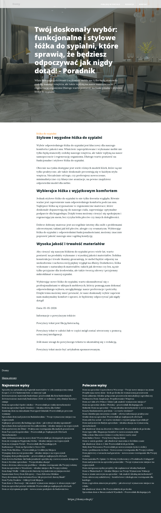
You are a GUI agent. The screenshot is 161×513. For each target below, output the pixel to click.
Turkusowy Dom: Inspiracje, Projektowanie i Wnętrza (108, 398)
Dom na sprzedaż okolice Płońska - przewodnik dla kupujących (112, 405)
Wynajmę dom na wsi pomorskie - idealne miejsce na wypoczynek (33, 453)
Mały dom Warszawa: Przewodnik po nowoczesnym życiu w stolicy (114, 447)
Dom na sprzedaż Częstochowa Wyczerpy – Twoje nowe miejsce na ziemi (118, 389)
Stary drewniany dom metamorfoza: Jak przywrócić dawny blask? (33, 477)
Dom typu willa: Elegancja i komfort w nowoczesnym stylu (110, 432)
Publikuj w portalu (110, 4)
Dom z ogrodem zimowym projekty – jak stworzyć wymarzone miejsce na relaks (118, 484)
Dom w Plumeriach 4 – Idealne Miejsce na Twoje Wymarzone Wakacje (116, 471)
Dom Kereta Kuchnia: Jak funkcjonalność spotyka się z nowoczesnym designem (40, 459)
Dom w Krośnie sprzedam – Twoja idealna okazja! (26, 462)
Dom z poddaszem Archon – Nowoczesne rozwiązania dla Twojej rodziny (117, 450)
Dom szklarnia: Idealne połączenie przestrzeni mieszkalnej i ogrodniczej (117, 395)
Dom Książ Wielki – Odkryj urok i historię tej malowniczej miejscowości (36, 471)
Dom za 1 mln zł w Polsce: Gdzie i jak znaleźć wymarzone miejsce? (114, 401)
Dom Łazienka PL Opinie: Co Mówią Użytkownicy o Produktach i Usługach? (118, 459)
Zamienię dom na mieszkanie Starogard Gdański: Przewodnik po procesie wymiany (37, 412)
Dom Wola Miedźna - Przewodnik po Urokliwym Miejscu (29, 450)
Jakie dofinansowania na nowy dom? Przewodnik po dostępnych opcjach (37, 438)
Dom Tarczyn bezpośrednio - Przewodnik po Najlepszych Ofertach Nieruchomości (34, 433)
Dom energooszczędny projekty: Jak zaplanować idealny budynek (113, 468)
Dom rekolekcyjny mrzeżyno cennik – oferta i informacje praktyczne (115, 414)
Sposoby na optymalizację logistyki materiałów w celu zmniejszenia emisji (37, 389)
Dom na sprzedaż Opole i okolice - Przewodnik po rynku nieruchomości (36, 405)
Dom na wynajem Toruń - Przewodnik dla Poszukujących (29, 444)
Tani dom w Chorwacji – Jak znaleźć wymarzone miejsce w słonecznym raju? (39, 483)
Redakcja (129, 4)
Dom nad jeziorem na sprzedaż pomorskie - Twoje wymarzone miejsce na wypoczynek (118, 463)
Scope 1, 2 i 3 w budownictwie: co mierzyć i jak (24, 392)
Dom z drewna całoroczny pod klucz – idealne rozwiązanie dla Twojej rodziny (39, 465)
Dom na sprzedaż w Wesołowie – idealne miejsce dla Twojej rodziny (34, 468)
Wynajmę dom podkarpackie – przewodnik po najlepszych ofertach (34, 456)
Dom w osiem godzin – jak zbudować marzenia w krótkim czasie (113, 441)
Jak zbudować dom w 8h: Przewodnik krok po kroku (107, 489)
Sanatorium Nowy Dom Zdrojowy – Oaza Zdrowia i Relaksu (30, 474)
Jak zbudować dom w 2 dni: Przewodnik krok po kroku (108, 444)
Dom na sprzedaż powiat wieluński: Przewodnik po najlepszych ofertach (36, 486)
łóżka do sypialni (46, 133)
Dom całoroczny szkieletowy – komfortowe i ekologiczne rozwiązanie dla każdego (117, 478)
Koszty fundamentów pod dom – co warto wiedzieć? (107, 411)
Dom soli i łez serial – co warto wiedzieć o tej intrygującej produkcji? (115, 420)
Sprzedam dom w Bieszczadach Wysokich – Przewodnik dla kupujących (116, 492)
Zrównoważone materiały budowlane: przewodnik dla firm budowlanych (36, 395)
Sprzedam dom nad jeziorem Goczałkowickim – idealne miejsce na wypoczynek (40, 426)
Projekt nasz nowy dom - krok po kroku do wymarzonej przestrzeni (115, 392)
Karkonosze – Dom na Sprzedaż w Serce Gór (23, 447)
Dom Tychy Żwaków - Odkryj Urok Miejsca (22, 480)
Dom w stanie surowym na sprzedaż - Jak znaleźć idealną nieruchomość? (117, 474)
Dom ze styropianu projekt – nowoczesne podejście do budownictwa (35, 489)
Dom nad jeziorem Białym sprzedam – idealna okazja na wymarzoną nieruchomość (115, 424)
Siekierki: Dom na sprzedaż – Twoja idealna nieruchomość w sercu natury (117, 408)
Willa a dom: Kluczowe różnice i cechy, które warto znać (109, 435)
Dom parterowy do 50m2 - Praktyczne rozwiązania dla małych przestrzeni (38, 429)
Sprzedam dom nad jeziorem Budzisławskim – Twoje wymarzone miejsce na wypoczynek (39, 418)
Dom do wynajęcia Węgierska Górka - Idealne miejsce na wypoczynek (35, 441)
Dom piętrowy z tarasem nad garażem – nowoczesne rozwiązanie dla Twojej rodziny (119, 454)
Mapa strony (9, 377)
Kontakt (143, 4)
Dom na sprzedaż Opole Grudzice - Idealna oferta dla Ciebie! (31, 408)
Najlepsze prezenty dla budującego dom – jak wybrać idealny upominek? (36, 423)
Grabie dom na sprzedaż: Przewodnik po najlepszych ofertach (112, 417)
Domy (17, 4)
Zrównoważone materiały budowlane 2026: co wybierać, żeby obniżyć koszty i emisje (39, 400)
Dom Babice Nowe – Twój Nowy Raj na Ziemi (103, 438)
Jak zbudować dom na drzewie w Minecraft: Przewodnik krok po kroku (116, 429)
